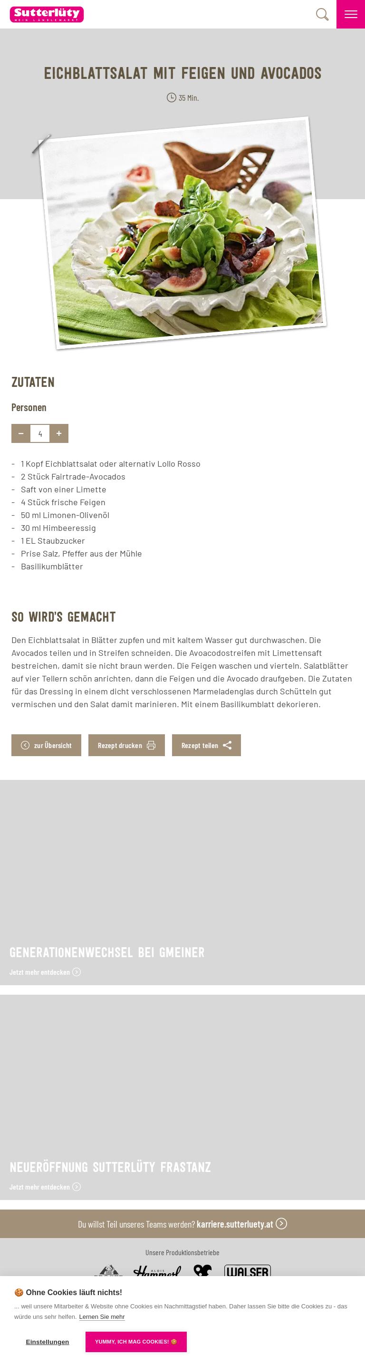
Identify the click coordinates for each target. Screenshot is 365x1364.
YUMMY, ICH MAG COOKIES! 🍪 (136, 1342)
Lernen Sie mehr (102, 1316)
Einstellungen (47, 1341)
